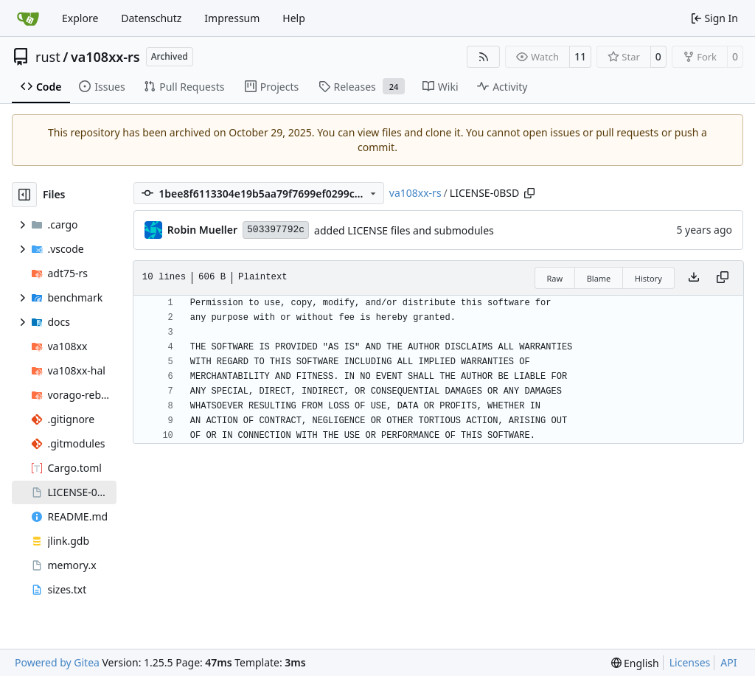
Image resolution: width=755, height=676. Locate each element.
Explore (80, 18)
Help (293, 18)
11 (580, 56)
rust (47, 56)
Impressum (232, 18)
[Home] (28, 18)
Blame (599, 278)
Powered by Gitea (57, 662)
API (728, 662)
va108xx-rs (105, 56)
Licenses (690, 662)
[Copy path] (529, 193)
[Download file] (694, 277)
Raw (555, 278)
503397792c (276, 229)
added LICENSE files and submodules (404, 230)
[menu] (635, 663)
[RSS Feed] (484, 57)
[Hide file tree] (24, 194)
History (648, 278)
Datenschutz (151, 18)
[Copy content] (722, 277)
